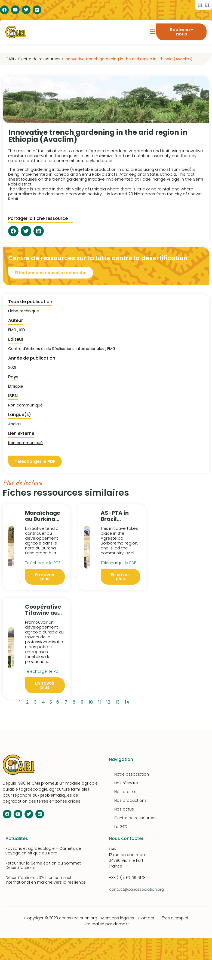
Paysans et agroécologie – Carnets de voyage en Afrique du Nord (43, 851)
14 (128, 701)
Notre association (131, 774)
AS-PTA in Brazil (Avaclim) (115, 519)
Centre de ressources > (40, 59)
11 (100, 701)
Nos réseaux (126, 783)
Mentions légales (117, 918)
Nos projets (125, 791)
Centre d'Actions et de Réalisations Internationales (56, 348)
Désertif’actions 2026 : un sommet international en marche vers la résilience (45, 880)
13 (118, 701)
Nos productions (130, 800)
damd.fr (121, 924)
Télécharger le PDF (42, 563)
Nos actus (124, 809)
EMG (111, 348)
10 (91, 701)
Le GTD (120, 826)
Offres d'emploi (173, 918)
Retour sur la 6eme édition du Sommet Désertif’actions (43, 865)
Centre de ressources (135, 818)
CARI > (11, 59)
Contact (146, 918)
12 (109, 701)
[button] (152, 32)
